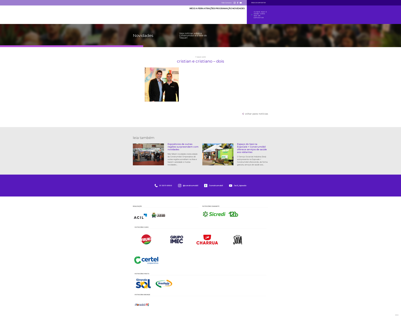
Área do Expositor (258, 3)
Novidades (237, 13)
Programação (220, 13)
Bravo (397, 315)
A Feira (189, 13)
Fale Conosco (227, 3)
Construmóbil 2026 (146, 14)
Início (178, 13)
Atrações (203, 13)
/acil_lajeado (240, 185)
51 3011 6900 (165, 185)
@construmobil (190, 185)
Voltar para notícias (256, 113)
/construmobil (216, 185)
